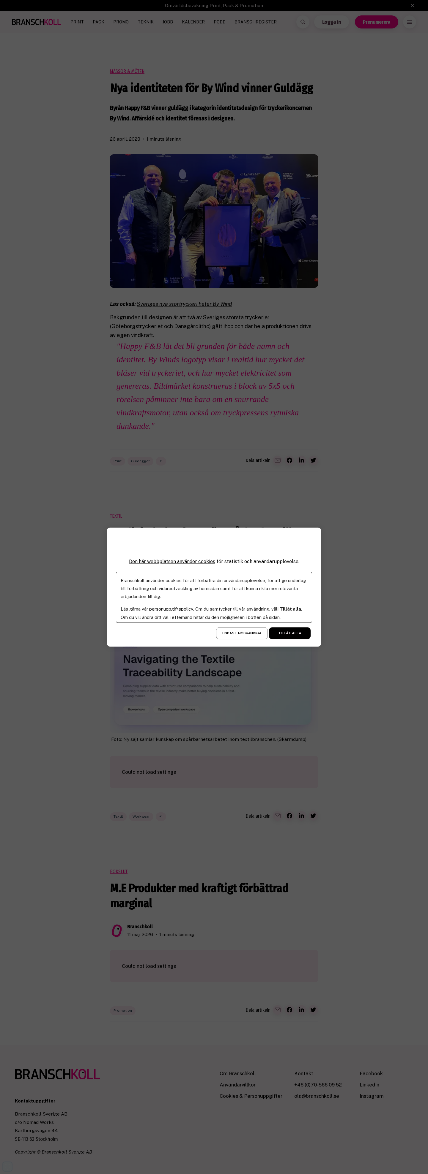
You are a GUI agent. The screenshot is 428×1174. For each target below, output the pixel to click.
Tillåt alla (289, 633)
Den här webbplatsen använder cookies (172, 561)
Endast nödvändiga (242, 633)
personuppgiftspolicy (171, 608)
